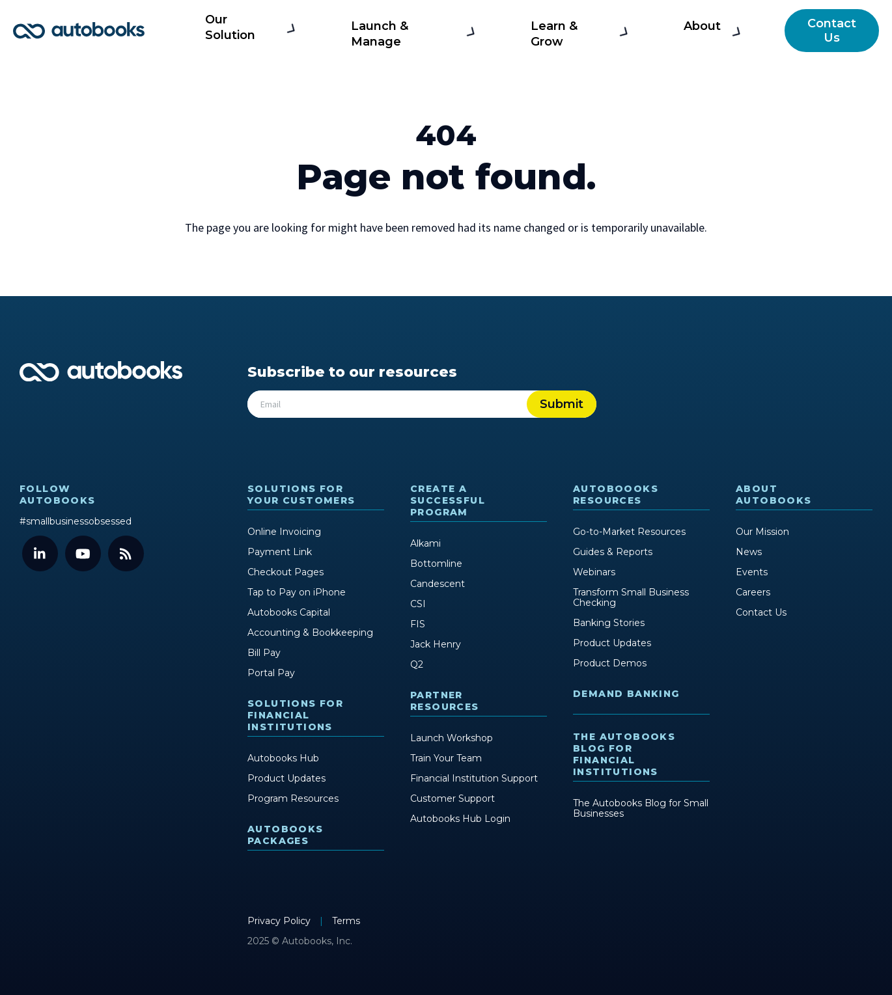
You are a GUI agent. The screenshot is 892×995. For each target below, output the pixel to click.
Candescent (437, 584)
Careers (753, 592)
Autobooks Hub (283, 758)
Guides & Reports (612, 552)
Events (752, 572)
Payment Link (279, 552)
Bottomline (436, 563)
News (749, 552)
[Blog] (126, 553)
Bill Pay (264, 653)
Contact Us (830, 30)
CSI (418, 604)
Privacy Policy (280, 921)
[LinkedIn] (40, 553)
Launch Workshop (451, 738)
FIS (417, 624)
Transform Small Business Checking (631, 597)
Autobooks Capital (288, 612)
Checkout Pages (285, 572)
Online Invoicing (284, 532)
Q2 (416, 664)
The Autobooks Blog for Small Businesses (640, 808)
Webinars (594, 572)
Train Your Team (446, 758)
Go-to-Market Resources (629, 532)
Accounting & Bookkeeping (310, 632)
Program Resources (293, 798)
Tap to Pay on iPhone (296, 592)
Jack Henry (435, 644)
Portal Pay (271, 673)
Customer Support (452, 798)
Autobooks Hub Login (460, 819)
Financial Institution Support (474, 778)
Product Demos (610, 663)
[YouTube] (83, 553)
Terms (346, 921)
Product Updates (286, 778)
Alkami (425, 543)
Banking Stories (609, 623)
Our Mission (762, 532)
